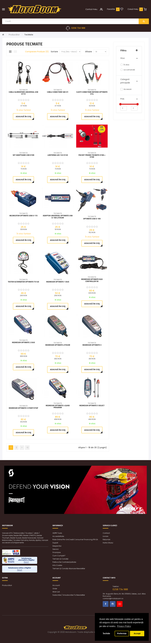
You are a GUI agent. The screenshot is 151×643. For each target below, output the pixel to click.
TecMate (28, 34)
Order (54, 588)
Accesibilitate (58, 536)
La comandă (127, 70)
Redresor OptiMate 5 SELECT (92, 405)
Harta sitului (108, 543)
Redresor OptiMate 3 (92, 345)
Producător (14, 34)
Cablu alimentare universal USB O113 (23, 93)
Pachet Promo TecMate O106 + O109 (91, 156)
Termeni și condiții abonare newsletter (68, 568)
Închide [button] (106, 633)
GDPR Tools (57, 533)
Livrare (105, 536)
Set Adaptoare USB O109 (23, 155)
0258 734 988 (78, 28)
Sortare (54, 51)
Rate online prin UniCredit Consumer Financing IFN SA (75, 539)
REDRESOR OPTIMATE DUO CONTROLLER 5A (92, 280)
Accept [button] (137, 633)
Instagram (112, 604)
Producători (7, 585)
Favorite (111, 9)
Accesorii (125, 89)
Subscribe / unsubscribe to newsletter (68, 595)
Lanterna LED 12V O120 (58, 155)
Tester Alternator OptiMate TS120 (23, 282)
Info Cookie (57, 565)
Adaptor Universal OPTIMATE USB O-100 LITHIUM (57, 217)
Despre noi (56, 546)
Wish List (56, 592)
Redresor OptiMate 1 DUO (57, 282)
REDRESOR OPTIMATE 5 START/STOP (23, 408)
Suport (55, 543)
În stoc (124, 64)
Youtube (120, 604)
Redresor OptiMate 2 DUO (23, 342)
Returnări (106, 539)
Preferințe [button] (121, 633)
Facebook (105, 604)
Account (56, 585)
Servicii (55, 549)
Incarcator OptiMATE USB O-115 (23, 216)
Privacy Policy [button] (124, 626)
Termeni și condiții (60, 559)
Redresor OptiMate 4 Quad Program (58, 406)
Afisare (88, 51)
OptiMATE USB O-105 (92, 219)
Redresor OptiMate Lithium (57, 345)
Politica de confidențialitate (64, 562)
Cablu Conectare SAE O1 (57, 92)
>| (27, 447)
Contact (106, 533)
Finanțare (56, 552)
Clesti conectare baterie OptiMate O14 (91, 93)
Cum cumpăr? (58, 555)
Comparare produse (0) (37, 51)
